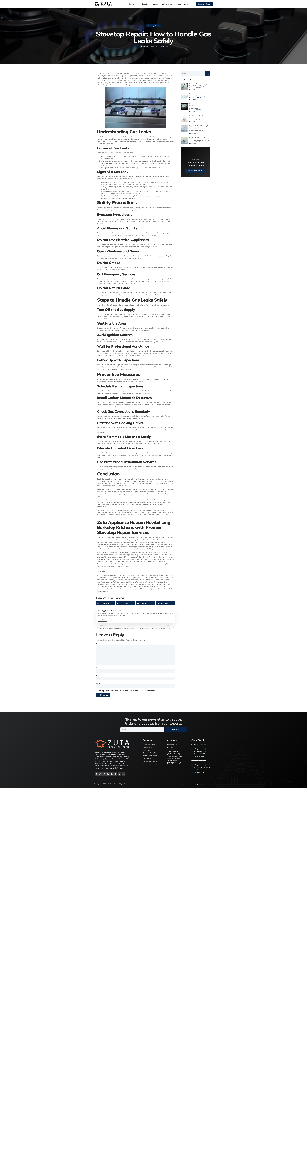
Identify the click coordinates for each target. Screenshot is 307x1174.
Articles (178, 4)
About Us (144, 4)
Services (133, 4)
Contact (187, 4)
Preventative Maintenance (162, 4)
